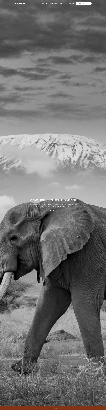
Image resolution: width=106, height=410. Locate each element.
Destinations (53, 3)
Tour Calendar (83, 3)
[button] (44, 3)
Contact (71, 3)
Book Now (53, 408)
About (62, 3)
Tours (43, 3)
